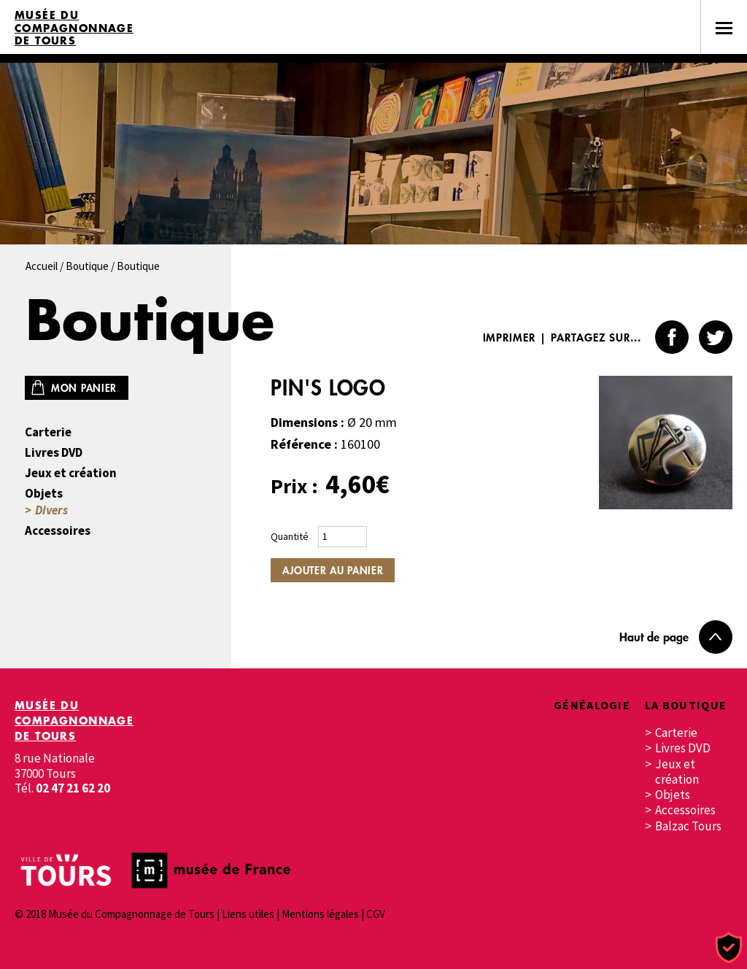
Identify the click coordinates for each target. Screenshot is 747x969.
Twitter (715, 337)
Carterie (48, 432)
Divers (51, 510)
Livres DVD (53, 453)
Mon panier (84, 388)
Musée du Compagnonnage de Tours (74, 28)
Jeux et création (71, 473)
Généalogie (592, 705)
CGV (375, 914)
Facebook (672, 337)
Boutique (87, 266)
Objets (44, 494)
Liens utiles (248, 914)
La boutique (686, 705)
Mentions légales (320, 914)
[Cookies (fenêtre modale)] (729, 948)
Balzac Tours (688, 826)
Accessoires (57, 531)
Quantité (290, 536)
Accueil (42, 266)
